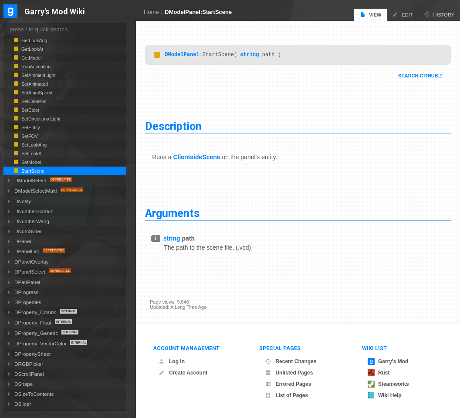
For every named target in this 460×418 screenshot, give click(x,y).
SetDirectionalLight (40, 118)
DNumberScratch (34, 211)
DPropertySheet (32, 354)
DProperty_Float (33, 322)
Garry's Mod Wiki (54, 12)
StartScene (32, 171)
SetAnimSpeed (36, 92)
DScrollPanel (29, 374)
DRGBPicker (28, 364)
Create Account (183, 372)
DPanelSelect (30, 271)
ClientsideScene (201, 157)
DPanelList (27, 251)
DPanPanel (27, 282)
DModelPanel (186, 54)
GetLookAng (33, 40)
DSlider (22, 404)
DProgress (26, 292)
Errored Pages (288, 384)
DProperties (27, 302)
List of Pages (286, 395)
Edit (402, 14)
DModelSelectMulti (36, 191)
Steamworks (388, 384)
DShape (23, 384)
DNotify (22, 201)
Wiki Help (385, 395)
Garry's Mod (388, 361)
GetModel (30, 57)
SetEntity (30, 127)
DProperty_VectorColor (41, 343)
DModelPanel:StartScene (198, 12)
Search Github (413, 75)
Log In (172, 361)
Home (151, 12)
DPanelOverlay (31, 261)
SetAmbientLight (37, 75)
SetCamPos (33, 101)
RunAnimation (35, 66)
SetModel (30, 162)
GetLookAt (31, 49)
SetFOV (29, 136)
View (370, 14)
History (439, 14)
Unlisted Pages (289, 372)
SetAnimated (34, 84)
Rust (379, 372)
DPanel (22, 241)
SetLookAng (33, 144)
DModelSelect (30, 180)
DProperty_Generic (36, 333)
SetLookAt (31, 153)
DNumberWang (31, 221)
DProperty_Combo (36, 312)
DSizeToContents (34, 394)
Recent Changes (290, 361)
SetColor (30, 110)
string (254, 54)
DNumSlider (28, 231)
